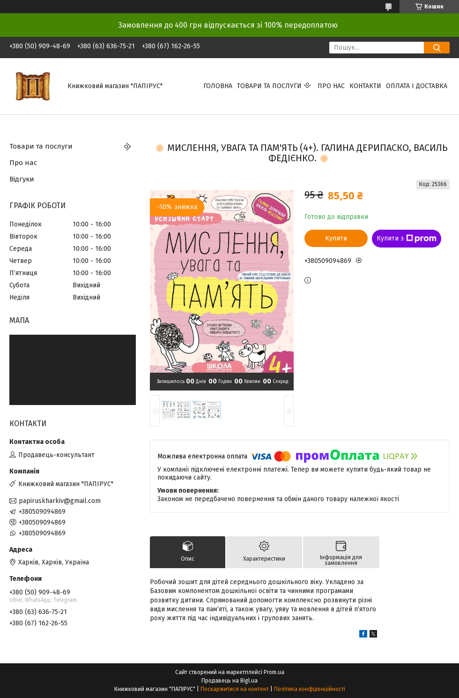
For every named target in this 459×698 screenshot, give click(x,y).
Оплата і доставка (416, 86)
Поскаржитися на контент (234, 689)
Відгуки (21, 179)
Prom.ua (274, 672)
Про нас (331, 86)
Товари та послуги (269, 86)
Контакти (365, 86)
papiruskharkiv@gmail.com (60, 501)
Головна (217, 86)
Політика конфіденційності (309, 689)
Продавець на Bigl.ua (229, 680)
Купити (336, 238)
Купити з (407, 238)
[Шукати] (437, 47)
